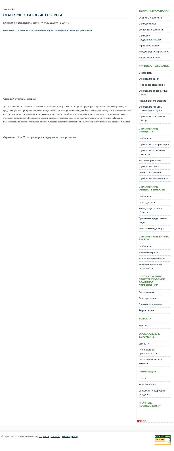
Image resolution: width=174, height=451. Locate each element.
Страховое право (147, 23)
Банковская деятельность (152, 258)
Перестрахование (148, 298)
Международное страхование (154, 51)
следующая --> (68, 137)
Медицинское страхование (152, 101)
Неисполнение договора (151, 228)
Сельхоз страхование (150, 172)
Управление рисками (149, 45)
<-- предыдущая (35, 137)
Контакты (55, 436)
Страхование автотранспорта (154, 144)
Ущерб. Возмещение (149, 57)
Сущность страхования (150, 18)
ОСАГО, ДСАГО (147, 202)
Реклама (66, 436)
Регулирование (146, 310)
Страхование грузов (149, 166)
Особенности (145, 73)
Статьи (142, 378)
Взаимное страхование (15, 30)
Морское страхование (150, 160)
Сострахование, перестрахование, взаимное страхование (60, 30)
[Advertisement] (49, 65)
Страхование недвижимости (153, 178)
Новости (143, 325)
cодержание (51, 137)
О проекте (44, 436)
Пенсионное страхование (152, 85)
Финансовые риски (148, 252)
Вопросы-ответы (147, 384)
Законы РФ (9, 9)
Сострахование (146, 292)
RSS (74, 436)
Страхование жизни (149, 79)
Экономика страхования (151, 29)
